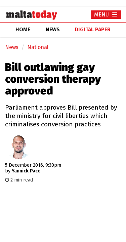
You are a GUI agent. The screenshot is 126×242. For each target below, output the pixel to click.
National (37, 47)
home (22, 29)
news (53, 29)
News (11, 47)
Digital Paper (93, 29)
